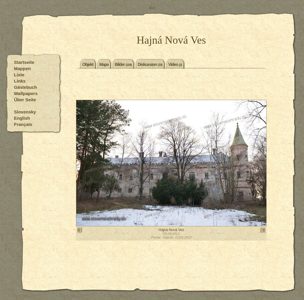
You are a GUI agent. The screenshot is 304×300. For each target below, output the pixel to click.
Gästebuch (25, 87)
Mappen (22, 68)
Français (23, 124)
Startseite (24, 62)
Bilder (123, 64)
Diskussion (150, 64)
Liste (19, 74)
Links (20, 80)
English (22, 118)
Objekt (88, 64)
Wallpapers (25, 93)
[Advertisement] (171, 85)
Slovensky (25, 111)
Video (175, 64)
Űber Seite (25, 99)
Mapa (104, 64)
